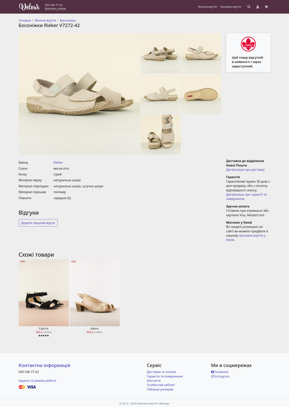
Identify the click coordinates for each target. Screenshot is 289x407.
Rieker (58, 162)
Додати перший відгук (38, 223)
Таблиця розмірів (160, 389)
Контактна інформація (44, 365)
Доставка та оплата (161, 372)
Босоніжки (68, 20)
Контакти (154, 380)
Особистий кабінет (161, 385)
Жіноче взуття (45, 20)
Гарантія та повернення (165, 376)
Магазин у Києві (55, 8)
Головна (25, 20)
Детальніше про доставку (245, 169)
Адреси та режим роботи (37, 380)
